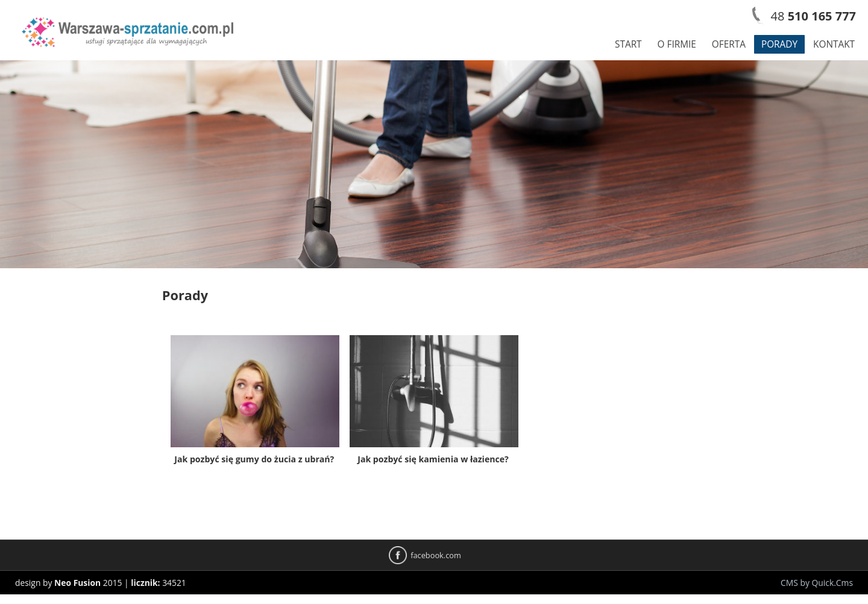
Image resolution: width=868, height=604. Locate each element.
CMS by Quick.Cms (817, 582)
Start (628, 44)
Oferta (729, 44)
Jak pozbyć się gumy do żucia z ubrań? (254, 459)
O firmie (677, 44)
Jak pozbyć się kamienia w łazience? (433, 459)
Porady (779, 44)
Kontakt (834, 44)
